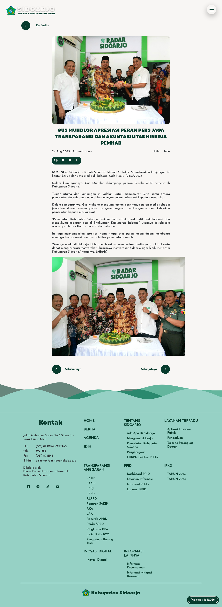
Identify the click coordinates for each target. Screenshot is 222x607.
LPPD (91, 493)
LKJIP (91, 478)
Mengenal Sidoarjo (140, 438)
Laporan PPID (136, 489)
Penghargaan (136, 452)
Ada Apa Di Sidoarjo (141, 433)
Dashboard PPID (138, 474)
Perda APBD (95, 524)
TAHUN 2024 (176, 479)
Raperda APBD (97, 519)
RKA (90, 508)
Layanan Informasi (140, 479)
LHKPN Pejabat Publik (142, 457)
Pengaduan (175, 437)
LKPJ (90, 488)
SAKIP (91, 483)
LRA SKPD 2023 (98, 534)
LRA (90, 514)
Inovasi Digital (96, 559)
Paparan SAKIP (97, 503)
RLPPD (92, 498)
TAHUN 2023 (176, 474)
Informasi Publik (138, 484)
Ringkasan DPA (97, 529)
